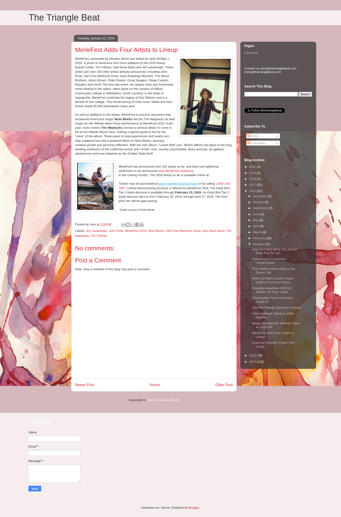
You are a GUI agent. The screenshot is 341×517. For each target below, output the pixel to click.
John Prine (116, 231)
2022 (253, 167)
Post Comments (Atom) (163, 400)
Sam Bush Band (213, 231)
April (256, 226)
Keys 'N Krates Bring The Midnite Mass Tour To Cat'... (274, 251)
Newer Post (84, 385)
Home (155, 385)
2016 (253, 191)
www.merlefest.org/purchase (178, 183)
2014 (253, 361)
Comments (256, 143)
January (259, 244)
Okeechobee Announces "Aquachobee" (269, 261)
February (259, 238)
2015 (253, 355)
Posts (253, 136)
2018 (253, 179)
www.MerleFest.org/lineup (176, 171)
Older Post (224, 385)
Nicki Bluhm (156, 231)
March (257, 232)
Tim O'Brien (99, 236)
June (256, 214)
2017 (253, 185)
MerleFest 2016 (135, 231)
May (256, 220)
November (260, 196)
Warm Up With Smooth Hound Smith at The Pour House (272, 280)
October (259, 202)
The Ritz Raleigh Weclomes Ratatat (276, 307)
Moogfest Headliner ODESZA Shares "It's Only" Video (272, 290)
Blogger (193, 507)
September (261, 208)
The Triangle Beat (64, 18)
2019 (253, 173)
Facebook (251, 53)
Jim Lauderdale (96, 231)
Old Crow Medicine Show (183, 231)
